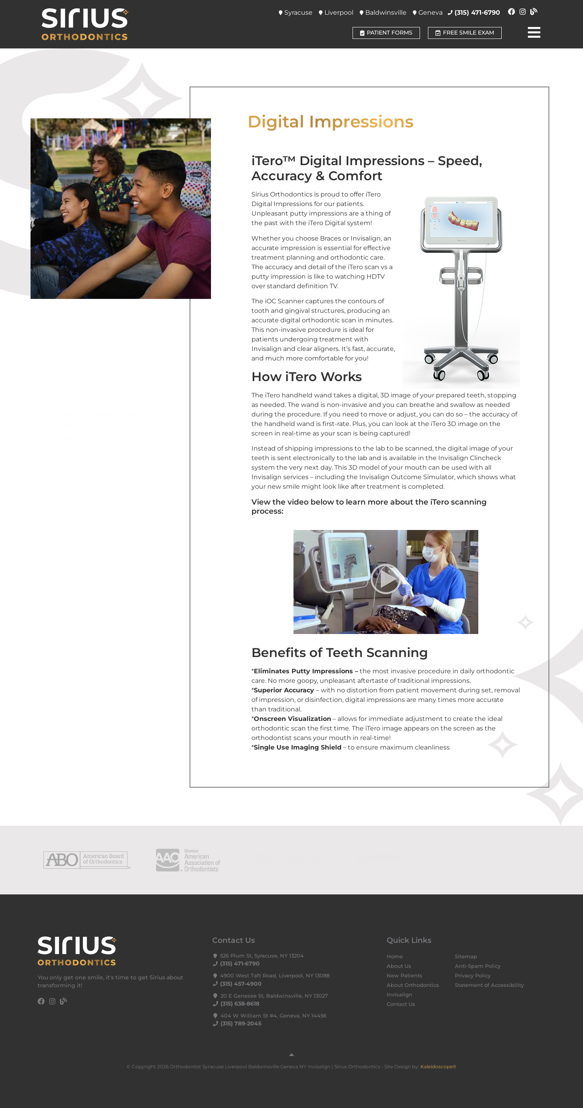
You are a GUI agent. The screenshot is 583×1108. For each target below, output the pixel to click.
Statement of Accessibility (489, 985)
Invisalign (399, 995)
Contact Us (401, 1004)
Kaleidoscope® (438, 1066)
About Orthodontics (413, 985)
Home (395, 957)
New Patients (404, 976)
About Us (399, 966)
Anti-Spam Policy (478, 966)
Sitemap (466, 957)
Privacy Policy (473, 976)
